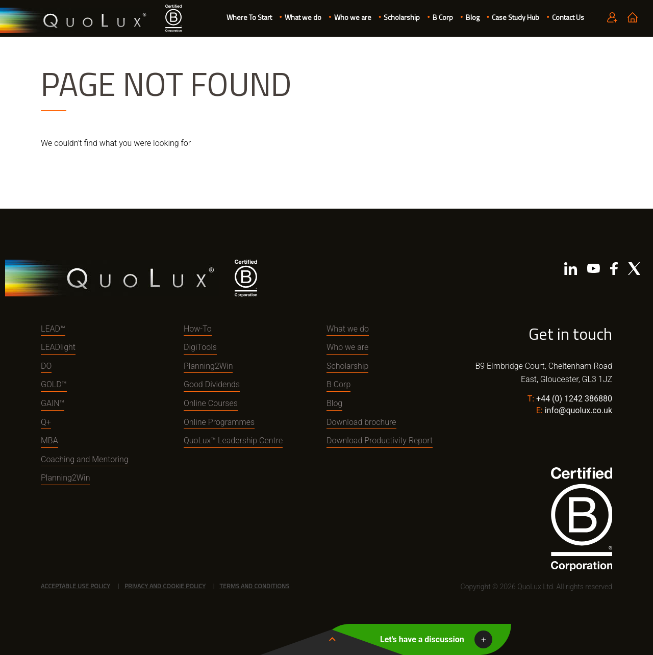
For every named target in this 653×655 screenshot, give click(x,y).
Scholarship (402, 17)
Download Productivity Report (379, 440)
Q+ (46, 422)
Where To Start (249, 17)
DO (46, 366)
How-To (198, 329)
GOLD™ (54, 384)
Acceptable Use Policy (75, 586)
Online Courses (211, 403)
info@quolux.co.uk (578, 410)
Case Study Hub (515, 17)
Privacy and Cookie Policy (165, 586)
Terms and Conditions (254, 586)
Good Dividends (212, 384)
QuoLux (75, 21)
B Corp (443, 17)
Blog (473, 17)
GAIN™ (52, 403)
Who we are (352, 17)
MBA (49, 440)
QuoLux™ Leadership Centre (233, 440)
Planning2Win (65, 478)
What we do (303, 17)
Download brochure (361, 422)
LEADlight (58, 347)
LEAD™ (53, 329)
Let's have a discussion (422, 639)
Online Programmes (219, 422)
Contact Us (568, 17)
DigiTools (200, 347)
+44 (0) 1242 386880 (574, 399)
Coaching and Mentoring (85, 459)
